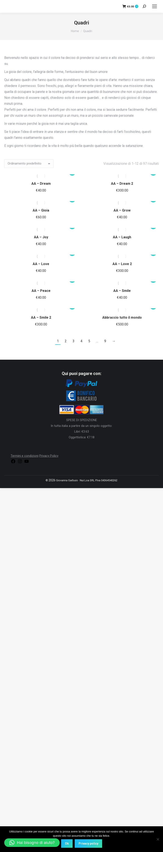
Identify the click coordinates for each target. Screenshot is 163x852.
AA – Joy (41, 237)
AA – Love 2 (122, 264)
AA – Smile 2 (41, 317)
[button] (32, 842)
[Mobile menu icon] (154, 6)
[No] (158, 839)
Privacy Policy (48, 456)
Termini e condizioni (24, 456)
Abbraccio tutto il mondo (122, 317)
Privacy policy (88, 843)
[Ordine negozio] (28, 163)
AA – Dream (41, 184)
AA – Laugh (122, 237)
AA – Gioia (41, 210)
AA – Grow (122, 210)
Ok (67, 843)
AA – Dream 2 (122, 184)
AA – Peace (41, 291)
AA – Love (41, 264)
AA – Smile (122, 291)
